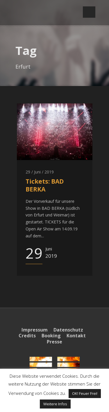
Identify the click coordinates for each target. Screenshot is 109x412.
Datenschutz (68, 330)
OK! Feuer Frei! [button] (84, 393)
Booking (51, 335)
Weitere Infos (55, 403)
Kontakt (76, 335)
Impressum (35, 330)
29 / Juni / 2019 (40, 172)
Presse (54, 341)
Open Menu (89, 12)
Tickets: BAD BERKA (45, 185)
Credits (27, 335)
